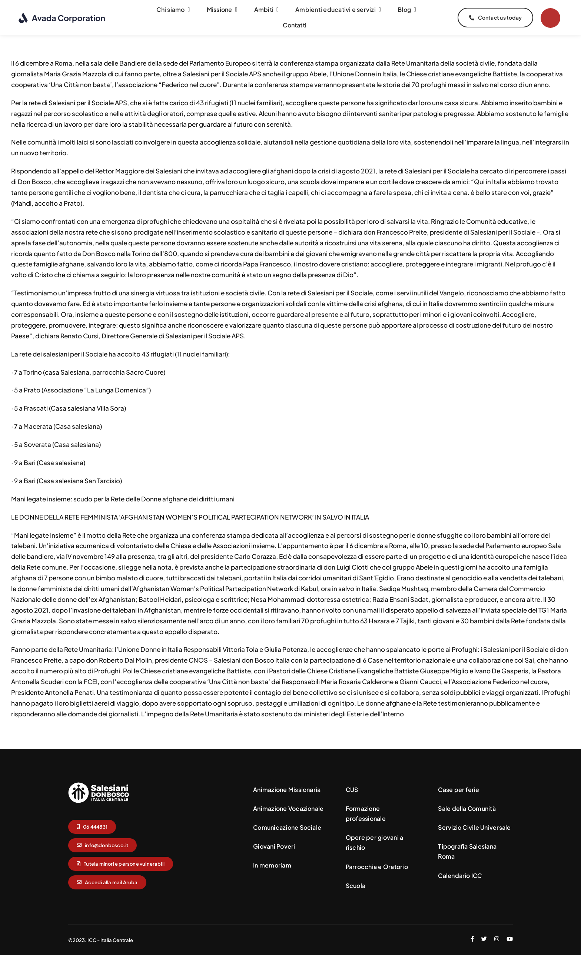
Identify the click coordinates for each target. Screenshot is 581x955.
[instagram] (496, 938)
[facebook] (472, 938)
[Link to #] (550, 18)
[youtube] (510, 938)
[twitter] (484, 938)
